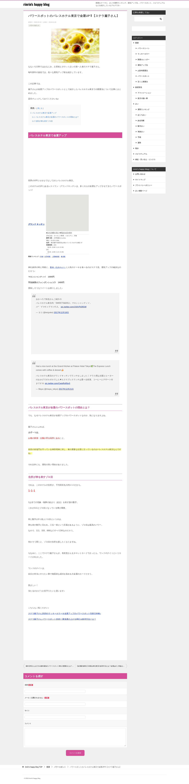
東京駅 (63, 256)
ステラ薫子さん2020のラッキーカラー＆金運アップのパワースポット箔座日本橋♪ (64, 613)
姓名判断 (141, 121)
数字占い (141, 126)
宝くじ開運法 (143, 82)
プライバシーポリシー (143, 185)
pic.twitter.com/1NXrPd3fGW (73, 307)
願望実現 (138, 87)
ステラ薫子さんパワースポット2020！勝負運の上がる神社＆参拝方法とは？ (62, 619)
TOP (33, 767)
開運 (137, 43)
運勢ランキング (143, 109)
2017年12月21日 (66, 389)
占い (137, 104)
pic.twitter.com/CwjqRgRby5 (57, 383)
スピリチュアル (141, 154)
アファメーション (144, 93)
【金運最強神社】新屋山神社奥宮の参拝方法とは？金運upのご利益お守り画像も (101, 666)
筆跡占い (141, 132)
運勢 (139, 143)
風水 (137, 148)
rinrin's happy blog (37, 4)
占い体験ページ (141, 191)
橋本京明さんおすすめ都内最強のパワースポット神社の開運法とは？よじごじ (50, 666)
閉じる (39, 108)
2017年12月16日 (61, 312)
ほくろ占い (142, 115)
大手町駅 (47, 256)
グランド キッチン (36, 224)
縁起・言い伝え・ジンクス (145, 159)
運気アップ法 (143, 65)
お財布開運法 (143, 71)
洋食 (41, 256)
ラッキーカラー (143, 54)
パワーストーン (143, 48)
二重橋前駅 (55, 256)
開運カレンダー (143, 59)
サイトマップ (140, 180)
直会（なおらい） (58, 267)
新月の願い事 (143, 98)
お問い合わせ (140, 174)
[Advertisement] (75, 333)
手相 (139, 137)
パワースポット (34, 25)
